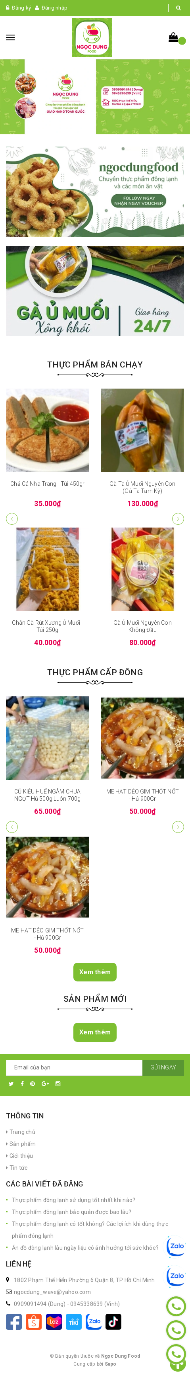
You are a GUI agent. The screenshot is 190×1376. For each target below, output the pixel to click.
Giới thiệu (19, 1156)
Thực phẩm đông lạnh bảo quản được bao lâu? (72, 1212)
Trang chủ (20, 1132)
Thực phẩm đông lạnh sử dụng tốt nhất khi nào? (73, 1200)
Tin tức (16, 1168)
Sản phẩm (21, 1144)
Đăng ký (21, 8)
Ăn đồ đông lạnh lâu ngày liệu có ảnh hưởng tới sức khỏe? (85, 1248)
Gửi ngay (163, 1067)
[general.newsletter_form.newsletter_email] (95, 1068)
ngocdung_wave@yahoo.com (52, 1292)
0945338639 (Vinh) (95, 1304)
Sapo (111, 1364)
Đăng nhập (54, 8)
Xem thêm (95, 972)
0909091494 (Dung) (40, 1304)
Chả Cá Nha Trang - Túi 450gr (47, 484)
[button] (178, 519)
